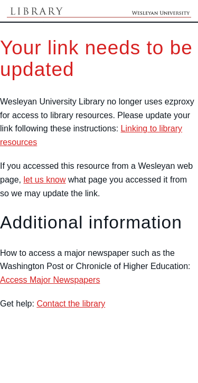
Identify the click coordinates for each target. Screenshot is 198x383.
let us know (44, 179)
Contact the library (70, 303)
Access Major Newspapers (50, 279)
